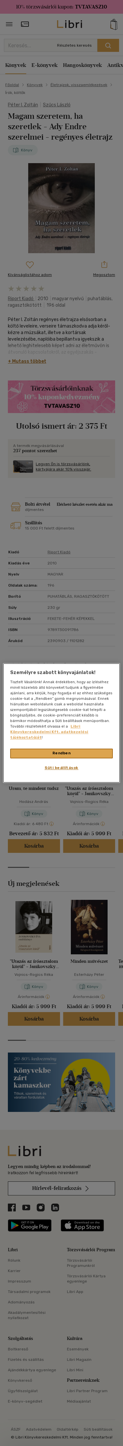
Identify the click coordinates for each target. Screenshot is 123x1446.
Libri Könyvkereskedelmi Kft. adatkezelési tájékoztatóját (49, 732)
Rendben (61, 753)
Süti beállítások (61, 768)
